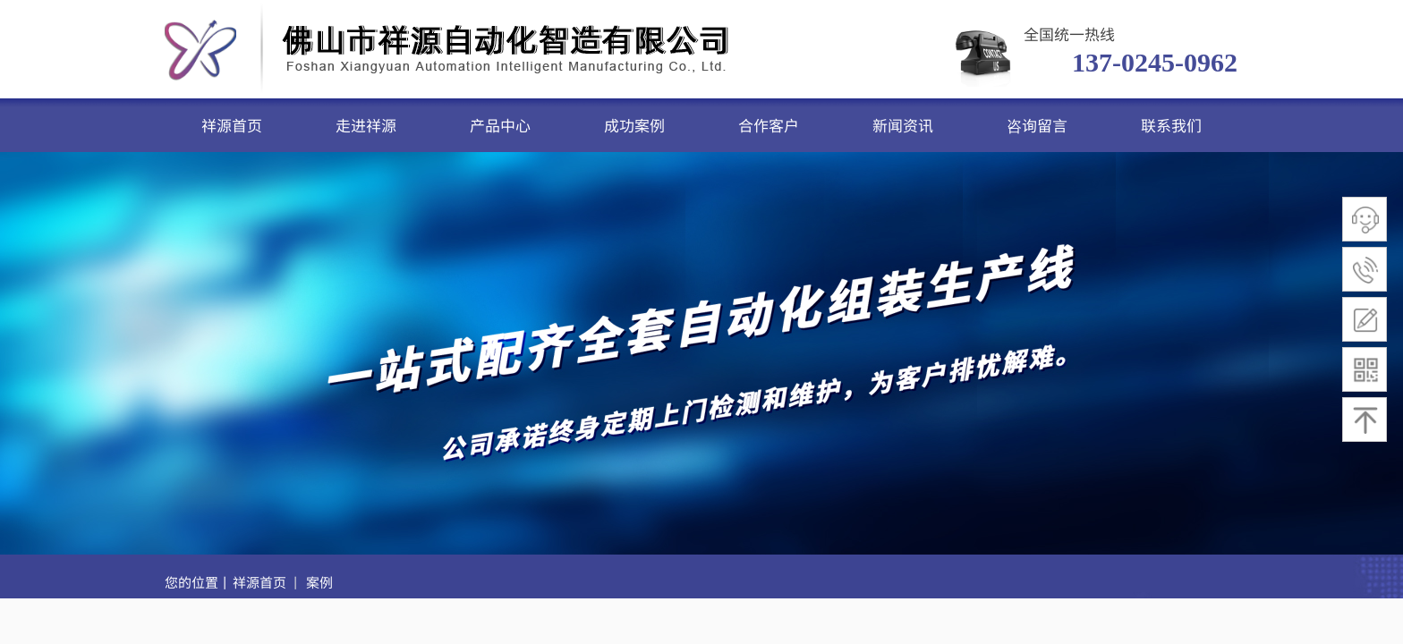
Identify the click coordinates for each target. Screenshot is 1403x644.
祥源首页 (231, 125)
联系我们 (1171, 125)
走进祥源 (366, 125)
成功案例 (634, 125)
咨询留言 (1037, 125)
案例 (319, 581)
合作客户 (768, 125)
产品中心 (500, 125)
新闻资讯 (902, 125)
